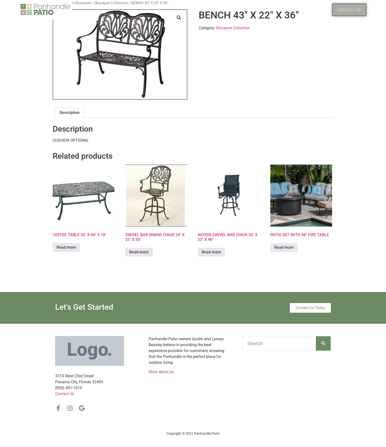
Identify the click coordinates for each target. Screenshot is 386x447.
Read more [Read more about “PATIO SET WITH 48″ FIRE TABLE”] (284, 247)
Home (281, 9)
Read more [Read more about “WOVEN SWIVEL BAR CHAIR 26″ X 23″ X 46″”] (211, 252)
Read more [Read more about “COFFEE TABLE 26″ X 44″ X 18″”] (66, 247)
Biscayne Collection (233, 28)
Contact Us (64, 393)
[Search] (323, 343)
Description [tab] (70, 112)
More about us (161, 372)
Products (310, 10)
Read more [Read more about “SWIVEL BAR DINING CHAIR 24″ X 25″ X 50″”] (139, 252)
